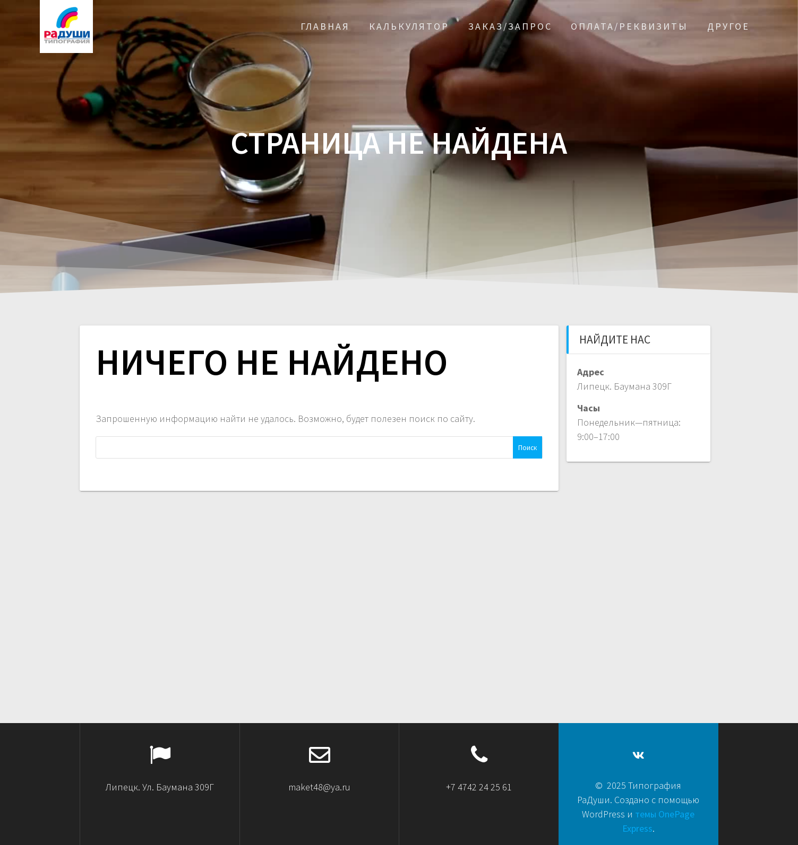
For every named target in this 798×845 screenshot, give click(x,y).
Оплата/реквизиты (629, 26)
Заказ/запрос (510, 26)
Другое (728, 26)
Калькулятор (409, 26)
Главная (325, 26)
